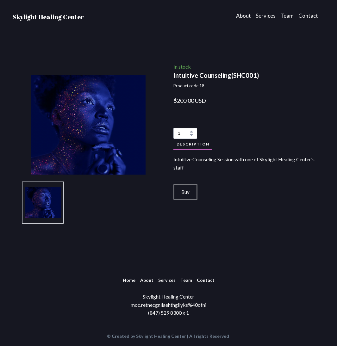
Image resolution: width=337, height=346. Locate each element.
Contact (308, 15)
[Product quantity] (184, 133)
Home (129, 280)
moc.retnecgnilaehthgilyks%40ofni (168, 305)
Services (266, 15)
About (243, 15)
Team (287, 15)
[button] (191, 132)
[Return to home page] (48, 15)
